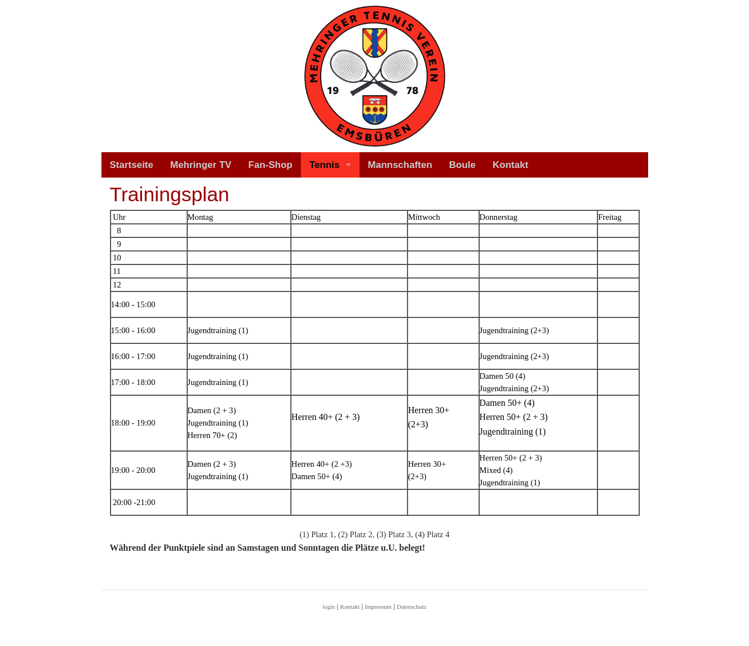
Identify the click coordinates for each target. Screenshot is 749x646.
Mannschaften (400, 165)
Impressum (378, 607)
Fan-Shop (270, 165)
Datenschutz (412, 607)
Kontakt (510, 165)
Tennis (324, 165)
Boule (462, 165)
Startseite (131, 165)
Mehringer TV (201, 165)
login (328, 607)
